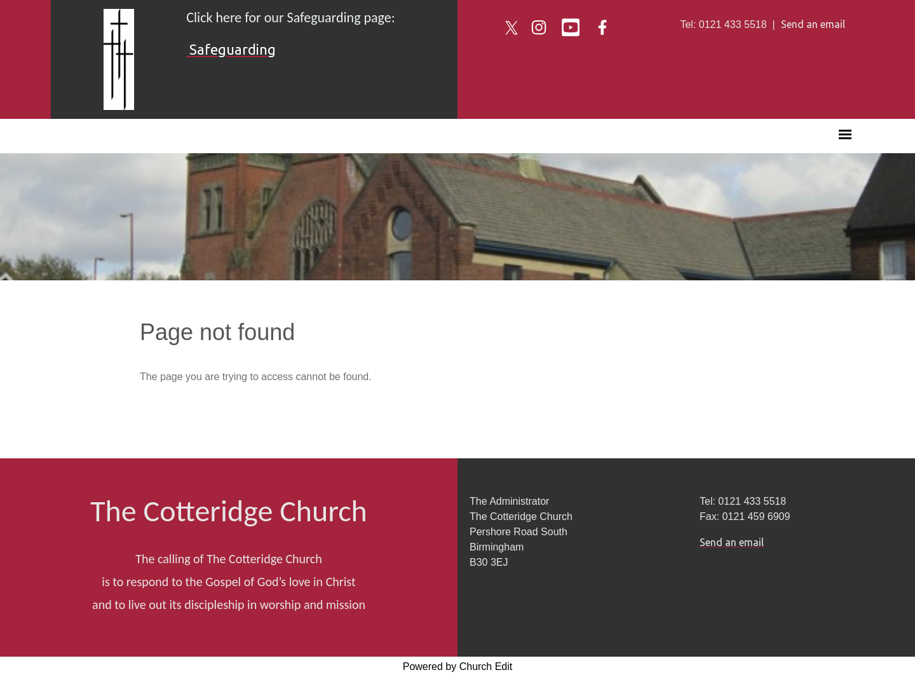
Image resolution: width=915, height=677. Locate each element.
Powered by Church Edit (458, 666)
